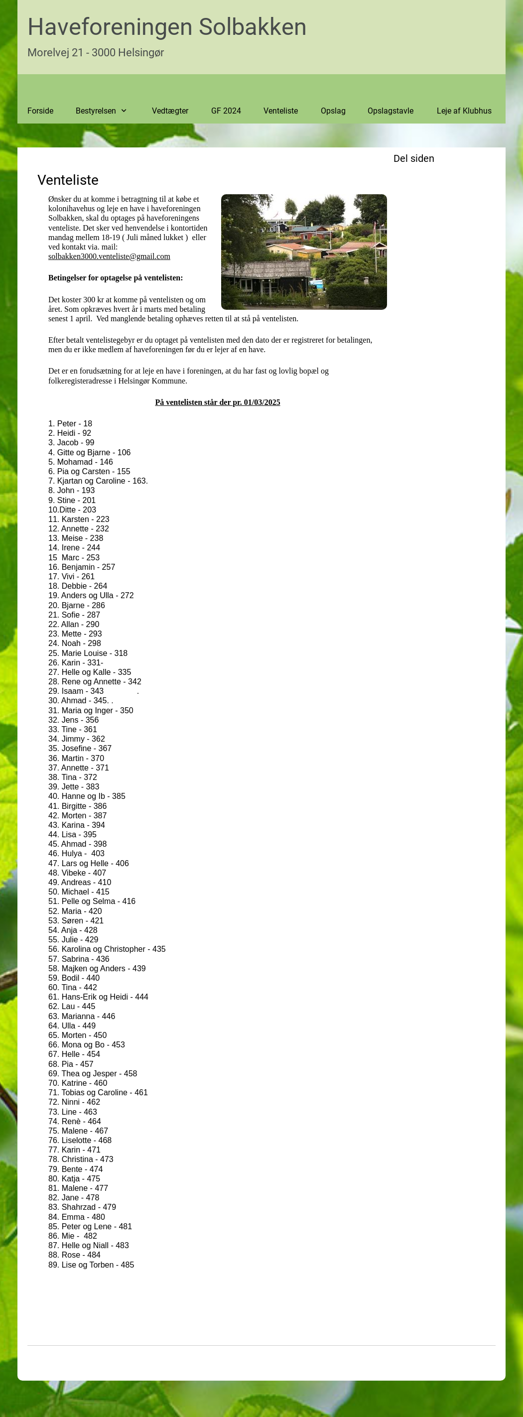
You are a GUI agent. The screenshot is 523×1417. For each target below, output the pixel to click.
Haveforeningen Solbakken (167, 26)
